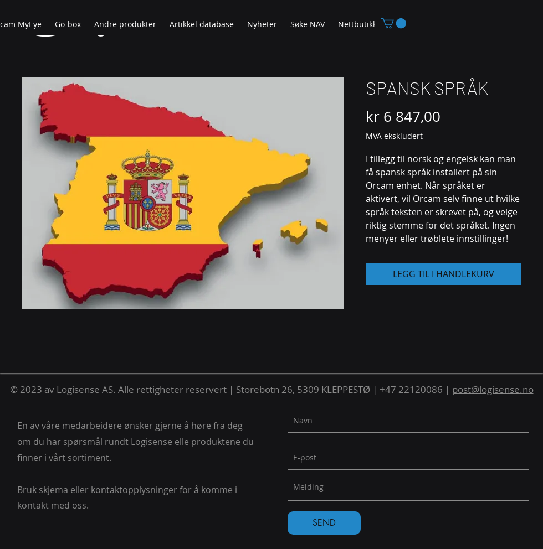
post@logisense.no (493, 389)
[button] (125, 24)
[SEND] (324, 523)
